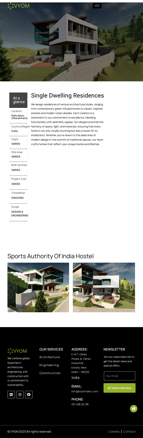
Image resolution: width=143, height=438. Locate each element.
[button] (11, 287)
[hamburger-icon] (97, 5)
